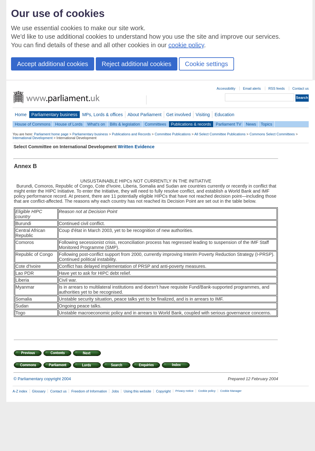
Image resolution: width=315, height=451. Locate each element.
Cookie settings (206, 63)
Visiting (203, 114)
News (251, 124)
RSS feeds (276, 88)
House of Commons (32, 124)
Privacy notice (184, 390)
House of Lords (69, 124)
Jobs (115, 391)
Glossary (39, 391)
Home (21, 114)
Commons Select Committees (272, 134)
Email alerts (252, 88)
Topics (266, 124)
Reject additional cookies (136, 63)
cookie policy (186, 45)
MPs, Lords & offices (102, 114)
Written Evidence (136, 146)
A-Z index (20, 391)
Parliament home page (51, 134)
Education (224, 114)
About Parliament (145, 114)
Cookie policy (206, 390)
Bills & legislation (125, 124)
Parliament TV (228, 124)
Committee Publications (173, 134)
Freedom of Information (89, 391)
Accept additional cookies (52, 63)
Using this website (137, 391)
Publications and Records (131, 134)
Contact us (300, 88)
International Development (33, 138)
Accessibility (226, 88)
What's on (96, 124)
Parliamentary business (54, 114)
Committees (155, 124)
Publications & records (191, 124)
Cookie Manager (231, 390)
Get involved (178, 114)
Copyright (163, 391)
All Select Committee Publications (220, 134)
